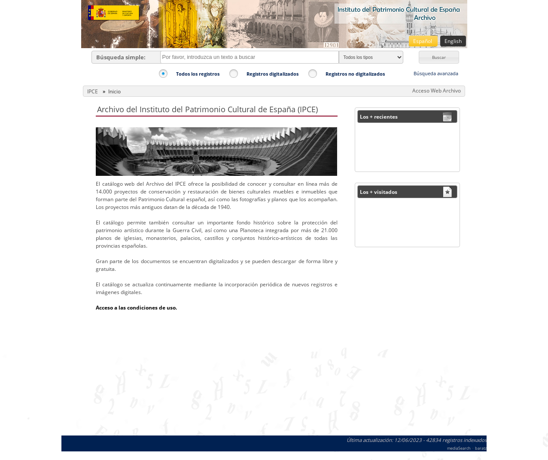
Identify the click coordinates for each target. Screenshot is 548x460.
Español (423, 41)
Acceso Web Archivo (436, 90)
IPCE (92, 91)
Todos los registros (197, 74)
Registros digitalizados (272, 74)
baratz (481, 448)
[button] (439, 57)
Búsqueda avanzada (436, 73)
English (453, 41)
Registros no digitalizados (355, 74)
